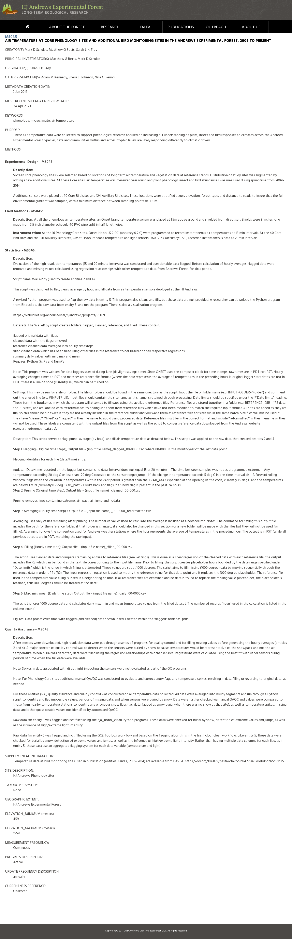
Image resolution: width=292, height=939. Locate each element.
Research (110, 27)
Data (145, 27)
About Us (251, 27)
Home (20, 26)
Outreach (216, 27)
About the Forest (67, 27)
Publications (180, 27)
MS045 (11, 37)
